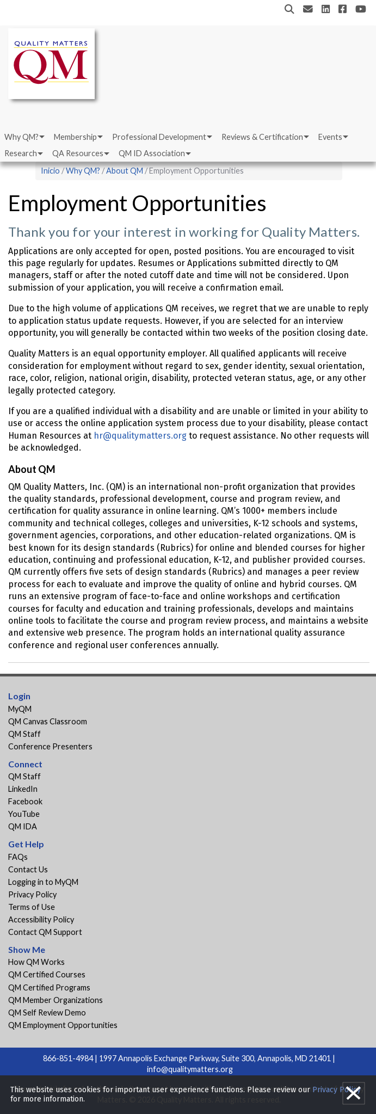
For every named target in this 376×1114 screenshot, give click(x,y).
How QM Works (36, 962)
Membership (75, 136)
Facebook (25, 801)
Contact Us (28, 869)
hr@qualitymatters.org (140, 435)
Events (330, 136)
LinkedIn (23, 788)
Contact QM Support (45, 932)
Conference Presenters (50, 746)
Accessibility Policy (41, 919)
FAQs (18, 856)
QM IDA (22, 826)
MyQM (20, 708)
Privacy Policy (32, 894)
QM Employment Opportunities (63, 1025)
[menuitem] (23, 137)
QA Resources (77, 153)
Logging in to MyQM (43, 882)
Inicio (50, 170)
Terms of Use (31, 907)
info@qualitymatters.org (190, 1069)
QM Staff (24, 733)
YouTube (24, 813)
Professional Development (159, 136)
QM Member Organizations (55, 1000)
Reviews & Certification (262, 136)
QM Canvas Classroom (47, 721)
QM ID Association (152, 153)
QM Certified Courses (46, 974)
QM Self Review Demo (47, 1012)
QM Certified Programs (49, 987)
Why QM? (21, 136)
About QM (124, 170)
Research (20, 153)
